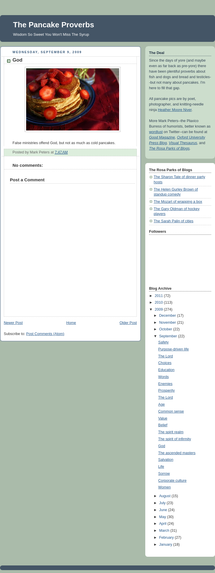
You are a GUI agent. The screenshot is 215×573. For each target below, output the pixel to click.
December (168, 316)
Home (71, 323)
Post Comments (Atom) (45, 334)
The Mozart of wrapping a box (178, 202)
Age (161, 404)
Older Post (128, 323)
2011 (159, 296)
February (167, 538)
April (163, 524)
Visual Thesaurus (183, 143)
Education (166, 370)
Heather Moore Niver (174, 110)
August (165, 496)
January (166, 544)
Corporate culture (172, 481)
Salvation (165, 460)
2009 (159, 309)
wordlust (156, 132)
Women (164, 487)
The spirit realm (171, 432)
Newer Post (13, 323)
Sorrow (164, 474)
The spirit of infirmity (174, 439)
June (163, 510)
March (165, 531)
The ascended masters (177, 453)
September (168, 336)
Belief (163, 425)
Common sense (171, 411)
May (163, 517)
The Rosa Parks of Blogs (169, 148)
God (161, 446)
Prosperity (166, 390)
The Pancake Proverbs (53, 24)
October (166, 329)
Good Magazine (162, 137)
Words (163, 377)
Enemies (165, 384)
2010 (159, 302)
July (163, 503)
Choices (165, 363)
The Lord (165, 356)
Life (161, 467)
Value (162, 418)
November (168, 322)
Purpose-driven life (173, 349)
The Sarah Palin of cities (173, 221)
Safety (163, 342)
